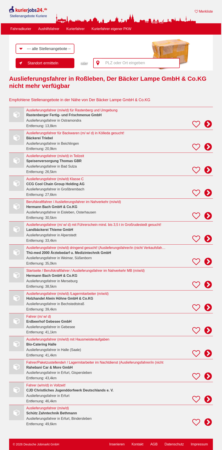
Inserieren (117, 444)
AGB (154, 444)
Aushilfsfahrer (48, 29)
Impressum (199, 444)
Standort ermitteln (43, 63)
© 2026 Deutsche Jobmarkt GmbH (36, 444)
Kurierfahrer (75, 29)
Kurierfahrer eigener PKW (111, 29)
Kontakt (137, 444)
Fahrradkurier (20, 29)
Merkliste (204, 11)
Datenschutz (174, 444)
